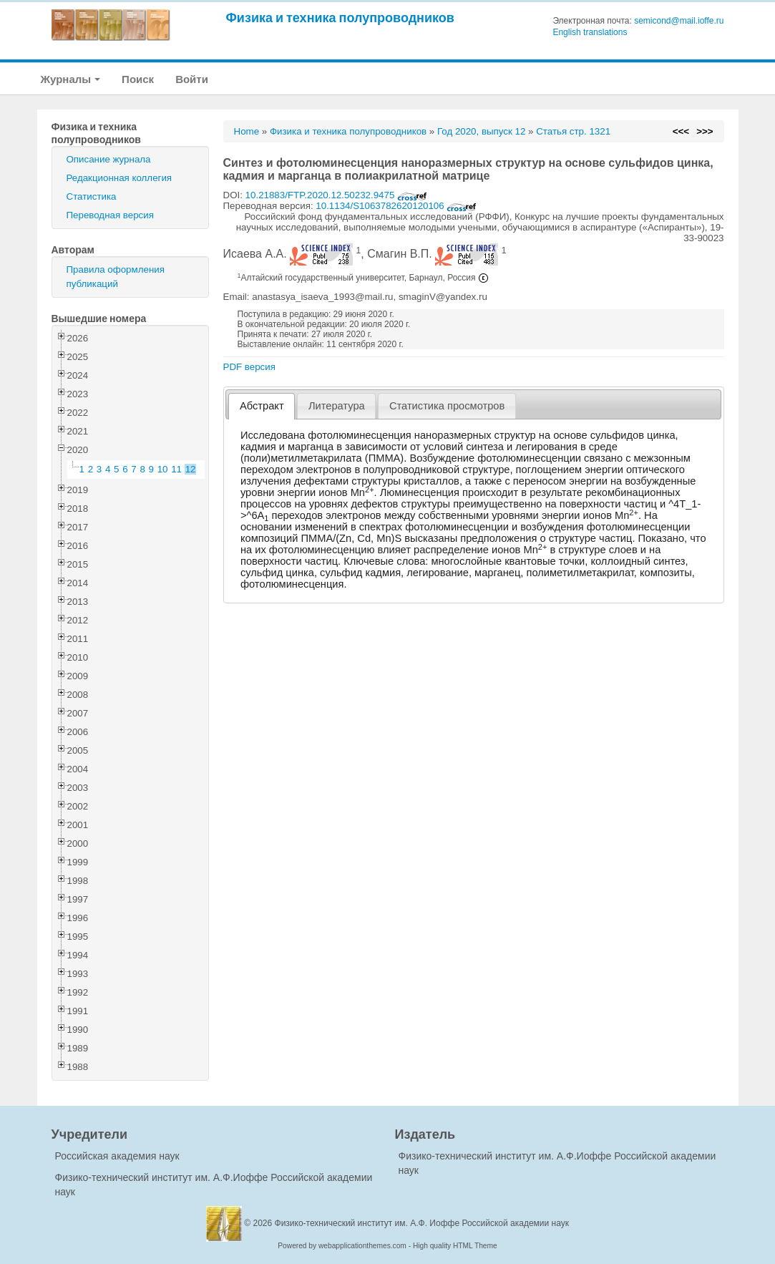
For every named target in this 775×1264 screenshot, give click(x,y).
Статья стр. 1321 (573, 131)
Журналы (71, 79)
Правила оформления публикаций (116, 276)
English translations (589, 32)
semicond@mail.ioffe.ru (678, 21)
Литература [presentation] (336, 406)
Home (247, 131)
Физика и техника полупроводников (340, 17)
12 (190, 469)
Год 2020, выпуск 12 (481, 131)
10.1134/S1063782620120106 (396, 205)
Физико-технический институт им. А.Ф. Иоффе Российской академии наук (422, 1223)
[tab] (261, 406)
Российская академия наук (117, 1156)
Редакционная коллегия (119, 177)
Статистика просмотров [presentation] (447, 406)
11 (176, 469)
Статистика (92, 196)
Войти (191, 79)
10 (162, 469)
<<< (681, 131)
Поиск (138, 79)
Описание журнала (109, 159)
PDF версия (249, 366)
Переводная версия (110, 215)
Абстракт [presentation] (262, 406)
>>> (704, 131)
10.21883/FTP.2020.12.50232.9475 (336, 195)
